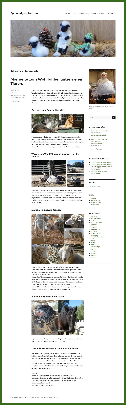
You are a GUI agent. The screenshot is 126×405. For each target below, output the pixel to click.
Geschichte (13, 95)
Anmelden (93, 198)
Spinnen (93, 240)
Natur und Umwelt (96, 233)
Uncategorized (95, 248)
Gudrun (93, 162)
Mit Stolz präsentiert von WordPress (48, 397)
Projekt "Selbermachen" (97, 237)
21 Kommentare (15, 101)
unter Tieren (19, 99)
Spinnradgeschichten (24, 13)
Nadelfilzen (94, 231)
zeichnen (93, 253)
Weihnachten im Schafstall (98, 135)
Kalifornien (13, 93)
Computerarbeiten (96, 218)
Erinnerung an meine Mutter (99, 148)
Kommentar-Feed (96, 202)
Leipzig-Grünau (95, 229)
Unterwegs (94, 250)
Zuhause (93, 257)
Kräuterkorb (94, 228)
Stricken (93, 244)
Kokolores (93, 226)
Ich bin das (111, 13)
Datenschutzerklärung (81, 13)
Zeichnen (93, 255)
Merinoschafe (21, 95)
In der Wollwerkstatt (96, 143)
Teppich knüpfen (95, 246)
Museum (13, 99)
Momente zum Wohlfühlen (18, 97)
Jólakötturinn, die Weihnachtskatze (100, 131)
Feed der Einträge (95, 200)
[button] (44, 123)
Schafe (92, 239)
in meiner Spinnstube (97, 222)
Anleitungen (94, 217)
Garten (92, 220)
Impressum (66, 13)
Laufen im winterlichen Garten (99, 139)
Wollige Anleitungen (98, 13)
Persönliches (94, 235)
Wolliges (93, 251)
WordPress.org (95, 204)
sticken (93, 242)
